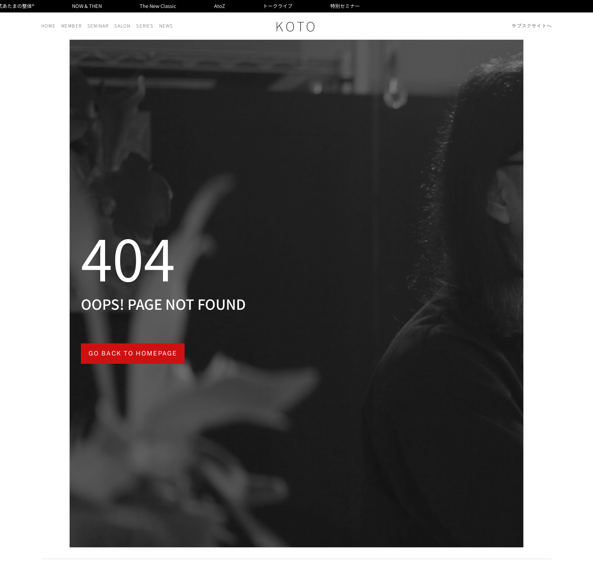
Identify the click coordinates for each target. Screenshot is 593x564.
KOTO (296, 26)
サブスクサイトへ (532, 25)
